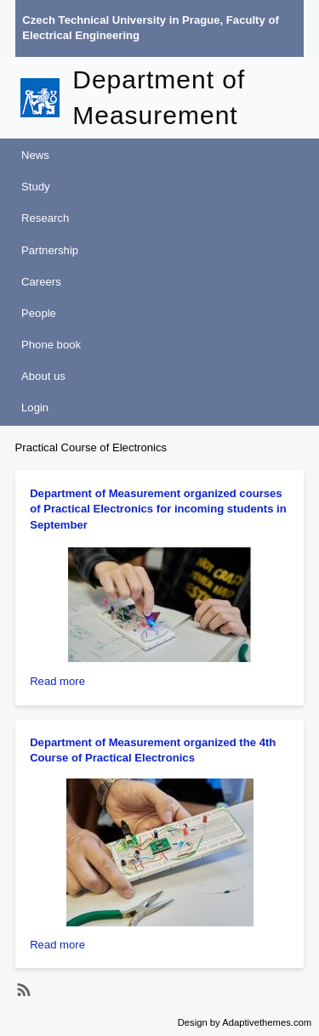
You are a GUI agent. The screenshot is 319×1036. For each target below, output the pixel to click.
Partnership (49, 250)
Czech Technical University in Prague (120, 20)
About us (43, 376)
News (35, 155)
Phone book (51, 344)
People (38, 313)
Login (34, 407)
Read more (57, 681)
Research (45, 218)
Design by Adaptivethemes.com (245, 1022)
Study (35, 186)
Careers (41, 281)
